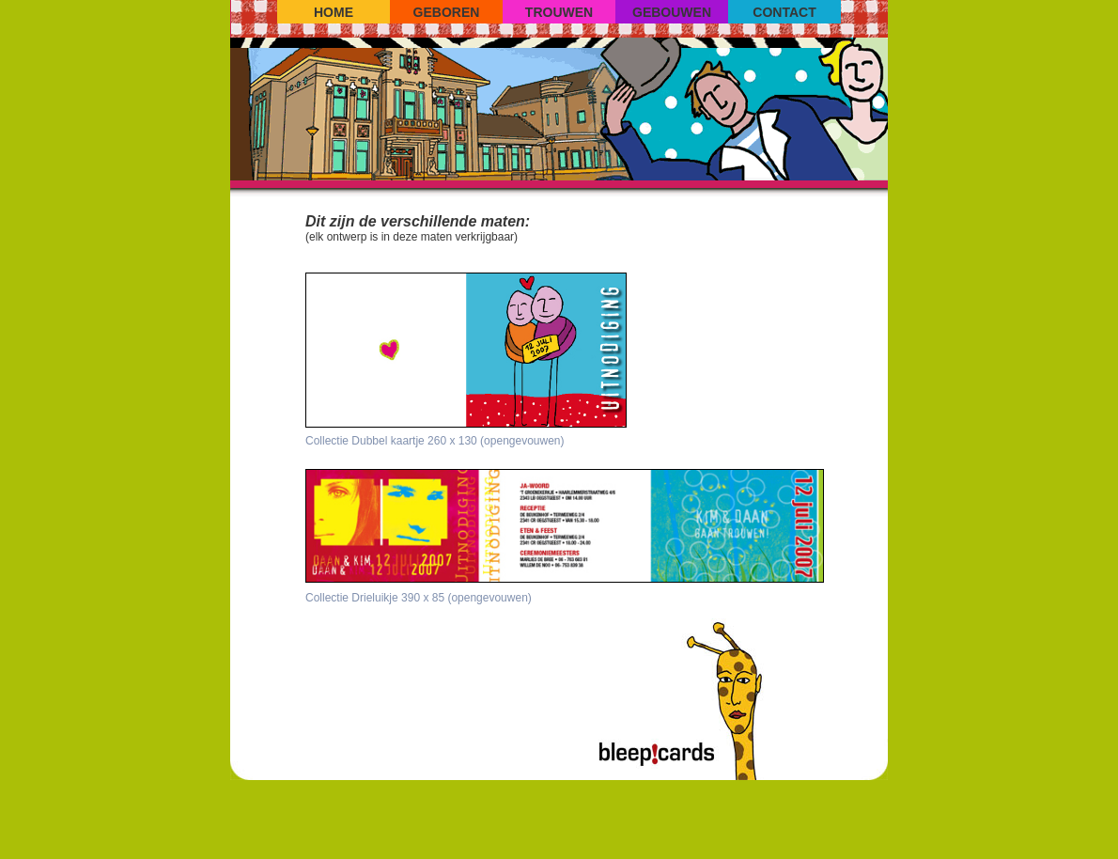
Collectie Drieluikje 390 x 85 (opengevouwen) (418, 597)
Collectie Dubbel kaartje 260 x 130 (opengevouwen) (435, 440)
